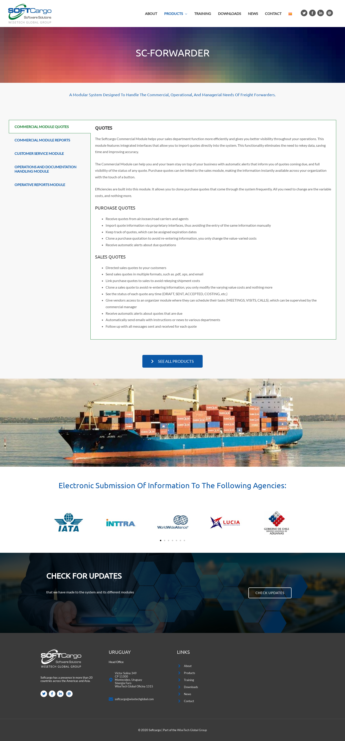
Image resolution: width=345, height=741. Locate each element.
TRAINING (202, 13)
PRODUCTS (173, 13)
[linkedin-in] (321, 13)
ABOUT (151, 13)
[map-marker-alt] (131, 680)
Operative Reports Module (40, 185)
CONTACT (273, 13)
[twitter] (304, 13)
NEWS (253, 13)
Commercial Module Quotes (42, 127)
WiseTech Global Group (192, 730)
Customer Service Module (39, 153)
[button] (172, 361)
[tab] (50, 126)
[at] (330, 13)
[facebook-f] (313, 13)
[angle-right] (184, 665)
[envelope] (131, 700)
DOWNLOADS (229, 13)
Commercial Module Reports (42, 140)
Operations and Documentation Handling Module (45, 169)
